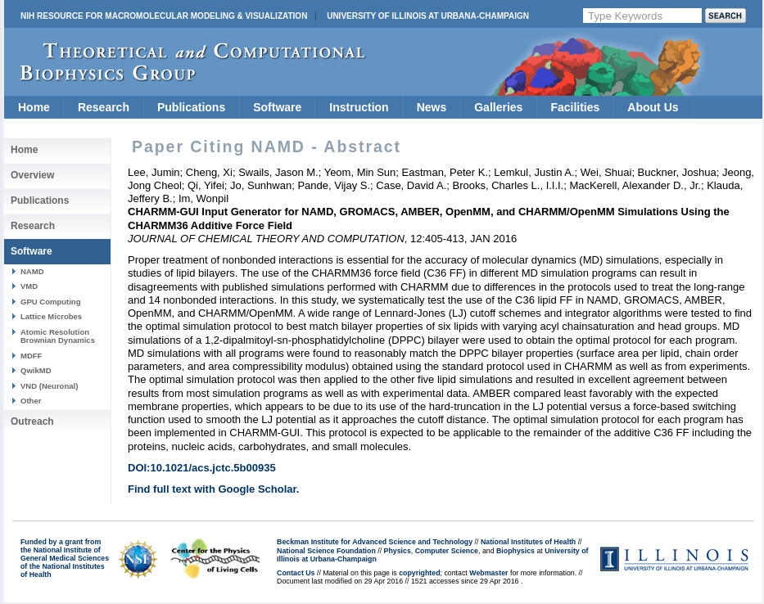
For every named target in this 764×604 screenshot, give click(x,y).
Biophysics (515, 551)
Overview (32, 175)
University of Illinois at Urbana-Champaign (428, 15)
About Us (652, 107)
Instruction (358, 107)
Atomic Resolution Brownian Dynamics (57, 336)
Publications (191, 107)
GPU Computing (50, 301)
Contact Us (295, 573)
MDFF (31, 355)
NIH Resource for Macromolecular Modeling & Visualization (163, 15)
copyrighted (419, 573)
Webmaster (488, 573)
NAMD (32, 271)
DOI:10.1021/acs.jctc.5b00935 (202, 468)
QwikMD (36, 370)
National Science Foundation (326, 551)
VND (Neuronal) (49, 385)
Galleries (498, 107)
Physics (397, 551)
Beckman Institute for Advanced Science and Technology (374, 542)
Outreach (32, 421)
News (432, 107)
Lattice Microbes (51, 316)
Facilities (574, 107)
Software (277, 107)
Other (30, 400)
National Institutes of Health (528, 542)
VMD (29, 286)
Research (103, 107)
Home (34, 107)
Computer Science (446, 551)
